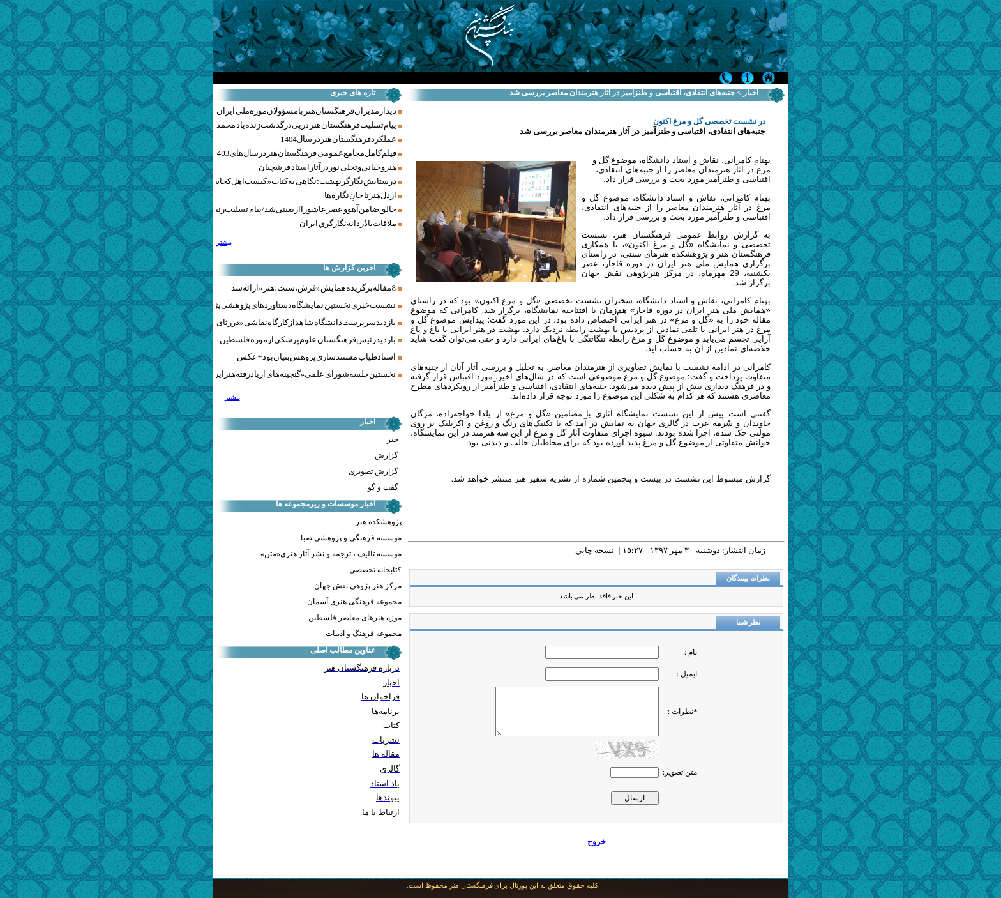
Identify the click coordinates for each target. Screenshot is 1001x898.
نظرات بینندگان (748, 578)
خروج (596, 841)
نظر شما (748, 622)
